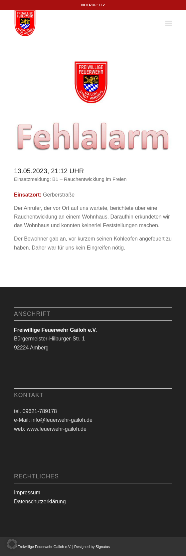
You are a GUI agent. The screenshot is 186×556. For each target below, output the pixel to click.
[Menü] (168, 23)
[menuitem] (168, 23)
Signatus (102, 547)
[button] (12, 544)
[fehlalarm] (93, 107)
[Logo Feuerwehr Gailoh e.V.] (77, 23)
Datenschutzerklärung (40, 501)
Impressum (27, 492)
